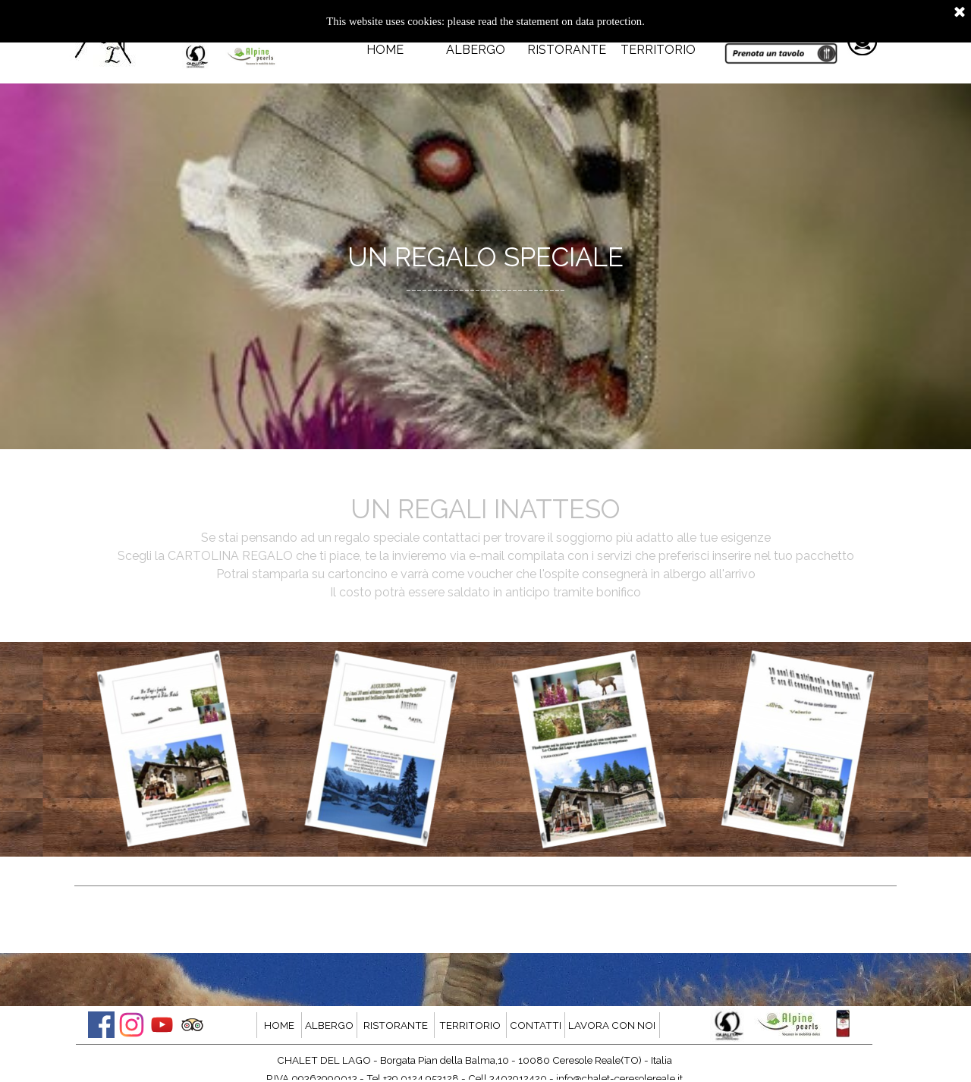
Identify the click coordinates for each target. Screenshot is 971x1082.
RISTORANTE (566, 49)
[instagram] (131, 1024)
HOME (385, 49)
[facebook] (101, 1024)
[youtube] (162, 1024)
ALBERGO (475, 49)
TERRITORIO (658, 49)
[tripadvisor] (192, 1024)
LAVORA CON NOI (611, 1025)
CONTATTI (535, 1025)
